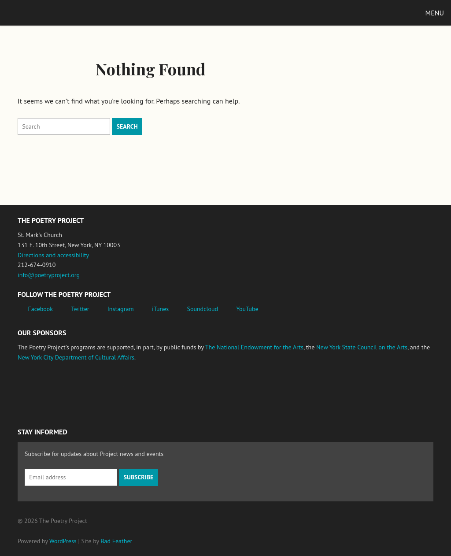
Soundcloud (202, 309)
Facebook (40, 309)
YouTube (247, 309)
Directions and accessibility (53, 255)
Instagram (120, 309)
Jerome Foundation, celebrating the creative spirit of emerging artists (99, 390)
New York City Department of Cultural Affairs (76, 357)
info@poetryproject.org (49, 275)
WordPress (63, 541)
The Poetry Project (48, 13)
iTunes (160, 309)
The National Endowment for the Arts (254, 347)
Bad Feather (116, 541)
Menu (434, 12)
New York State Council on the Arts (361, 347)
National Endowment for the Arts (42, 390)
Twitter (80, 309)
